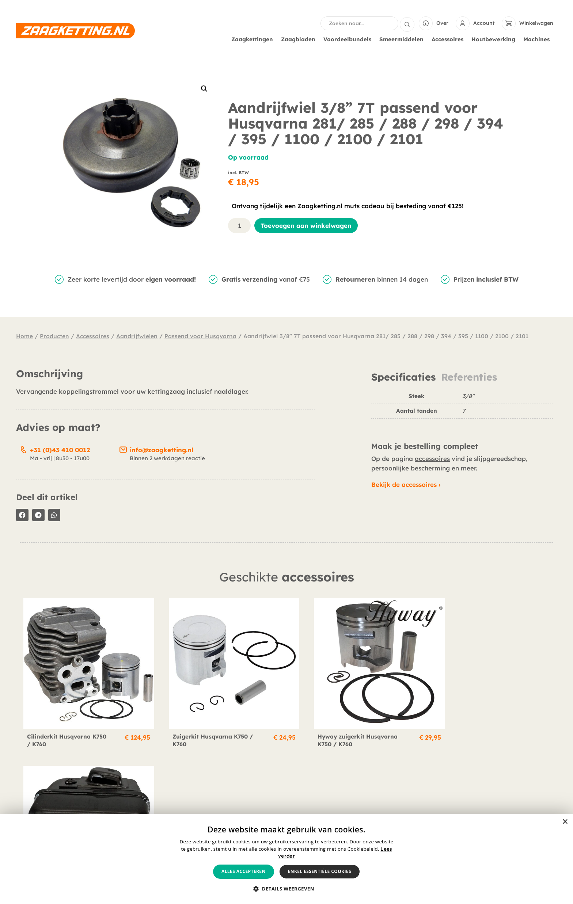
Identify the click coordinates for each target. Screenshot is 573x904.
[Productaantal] (239, 225)
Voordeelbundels (349, 39)
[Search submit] (407, 23)
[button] (204, 88)
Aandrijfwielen (137, 336)
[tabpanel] (462, 408)
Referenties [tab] (469, 377)
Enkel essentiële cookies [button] (319, 871)
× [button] (565, 822)
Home (24, 336)
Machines (538, 39)
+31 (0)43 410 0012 (60, 450)
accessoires (432, 458)
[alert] (286, 859)
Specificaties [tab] (403, 377)
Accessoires (449, 39)
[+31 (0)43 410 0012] (23, 448)
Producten (54, 336)
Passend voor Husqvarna (200, 336)
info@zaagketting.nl (161, 450)
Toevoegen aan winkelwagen (306, 225)
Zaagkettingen (254, 39)
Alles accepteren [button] (243, 871)
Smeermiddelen (403, 39)
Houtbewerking (495, 39)
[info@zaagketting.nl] (123, 448)
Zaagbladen (300, 39)
